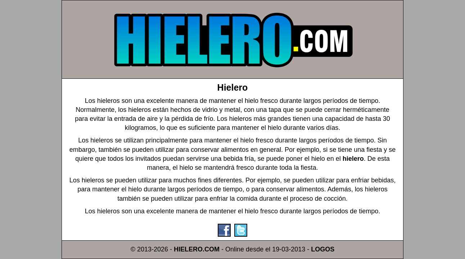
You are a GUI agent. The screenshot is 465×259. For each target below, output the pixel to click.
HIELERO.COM (197, 249)
